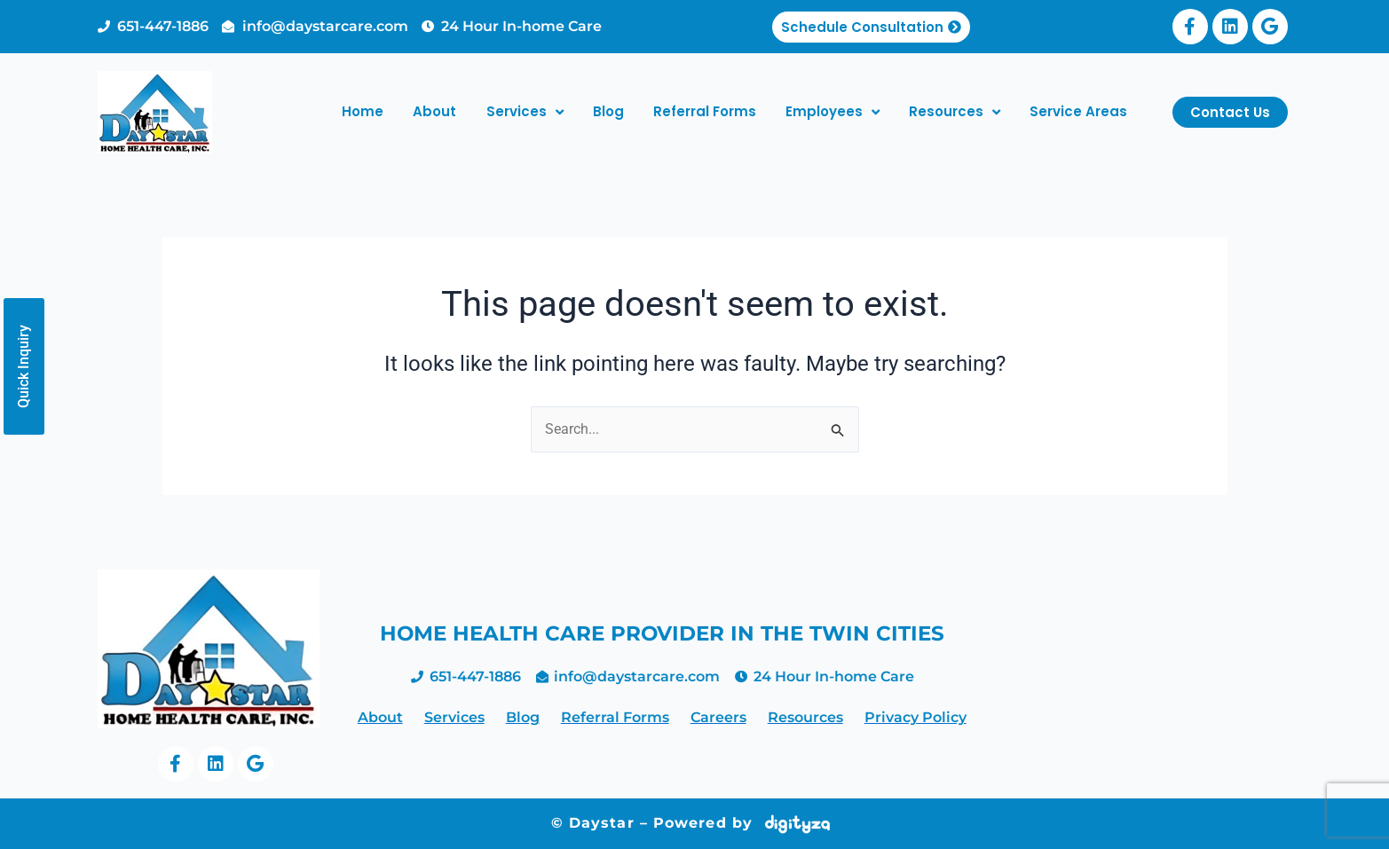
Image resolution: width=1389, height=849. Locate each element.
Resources (954, 112)
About (434, 111)
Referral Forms (704, 111)
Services (525, 112)
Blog (608, 111)
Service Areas (1078, 111)
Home (362, 111)
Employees (832, 112)
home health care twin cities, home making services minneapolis (1139, 671)
